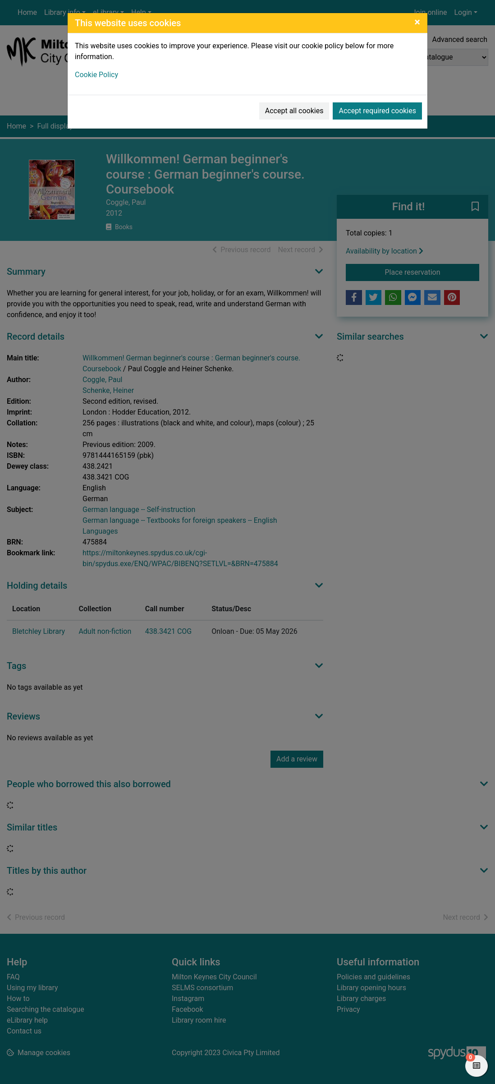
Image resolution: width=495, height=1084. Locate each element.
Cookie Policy (96, 74)
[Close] (417, 22)
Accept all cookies (294, 110)
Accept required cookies (377, 110)
